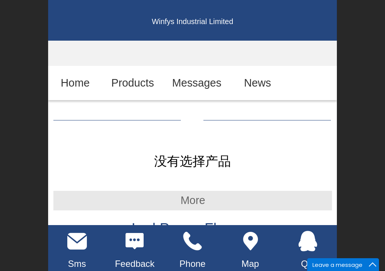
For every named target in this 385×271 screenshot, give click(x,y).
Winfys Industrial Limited (192, 21)
